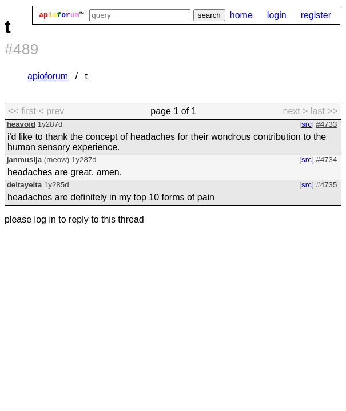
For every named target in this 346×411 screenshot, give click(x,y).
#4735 (326, 184)
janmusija (24, 159)
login (277, 15)
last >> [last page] (324, 111)
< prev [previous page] (51, 111)
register (316, 15)
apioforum (47, 76)
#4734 (326, 159)
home (241, 15)
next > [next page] (295, 111)
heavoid (21, 124)
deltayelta (24, 184)
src (306, 124)
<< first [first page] (22, 111)
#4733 (326, 124)
